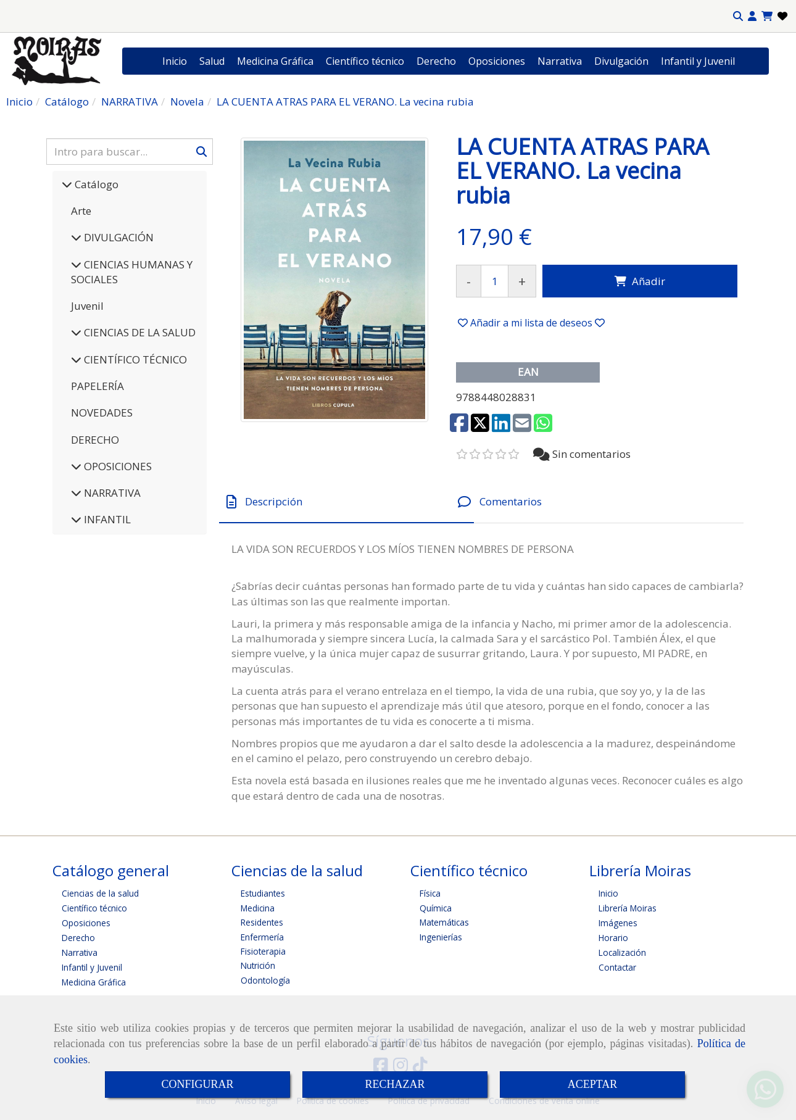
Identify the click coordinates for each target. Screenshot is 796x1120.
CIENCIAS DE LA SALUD (138, 332)
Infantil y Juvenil (698, 61)
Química (436, 908)
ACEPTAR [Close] (593, 1084)
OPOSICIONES (116, 466)
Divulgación (621, 61)
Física (430, 893)
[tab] (346, 502)
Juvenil (87, 306)
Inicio (174, 61)
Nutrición (258, 965)
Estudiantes (263, 893)
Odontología (265, 980)
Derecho (436, 61)
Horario (613, 938)
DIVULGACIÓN (117, 237)
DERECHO (95, 440)
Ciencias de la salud (100, 893)
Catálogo (95, 184)
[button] (752, 16)
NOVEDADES (102, 412)
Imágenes (618, 923)
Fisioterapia (263, 951)
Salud (212, 61)
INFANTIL (106, 519)
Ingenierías (441, 937)
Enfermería (262, 937)
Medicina (258, 908)
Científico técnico (365, 61)
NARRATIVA (111, 493)
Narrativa (559, 61)
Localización (622, 952)
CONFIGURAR (197, 1084)
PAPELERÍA (97, 386)
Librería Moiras (628, 908)
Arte (81, 211)
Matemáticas (444, 922)
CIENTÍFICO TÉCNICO (134, 359)
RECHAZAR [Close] (395, 1084)
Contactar (617, 967)
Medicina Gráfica (275, 61)
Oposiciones (496, 61)
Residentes (262, 922)
